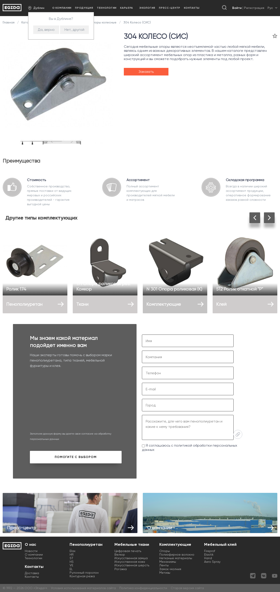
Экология (147, 7)
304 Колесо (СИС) (136, 22)
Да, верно (46, 29)
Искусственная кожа (129, 561)
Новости (31, 551)
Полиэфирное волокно (176, 554)
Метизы (164, 572)
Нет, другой (74, 29)
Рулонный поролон (84, 572)
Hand (208, 558)
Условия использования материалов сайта (83, 588)
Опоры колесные (103, 22)
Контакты (191, 7)
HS (72, 561)
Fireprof (209, 551)
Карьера (126, 7)
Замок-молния (170, 569)
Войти (237, 8)
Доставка (32, 573)
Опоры (164, 551)
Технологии (106, 7)
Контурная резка (82, 576)
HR (72, 554)
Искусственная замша (131, 558)
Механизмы (167, 561)
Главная (9, 22)
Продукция (84, 7)
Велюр (119, 554)
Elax (72, 551)
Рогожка (120, 569)
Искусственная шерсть (131, 565)
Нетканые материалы (175, 558)
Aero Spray (212, 561)
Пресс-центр (169, 7)
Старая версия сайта (187, 588)
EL (71, 569)
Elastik (209, 554)
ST (71, 558)
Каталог (28, 22)
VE (71, 565)
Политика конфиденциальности (143, 588)
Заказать (146, 71)
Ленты (164, 565)
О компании (61, 7)
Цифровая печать (127, 551)
